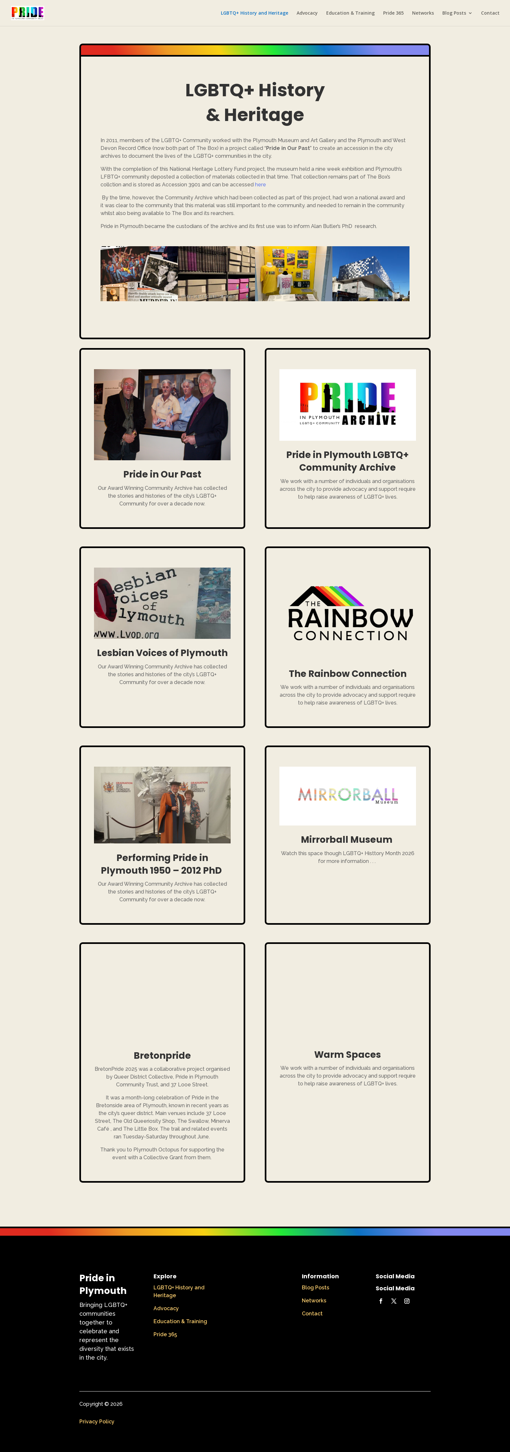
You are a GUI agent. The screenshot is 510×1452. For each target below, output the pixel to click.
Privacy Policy (96, 1421)
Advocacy (307, 13)
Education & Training (350, 13)
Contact (490, 13)
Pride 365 (393, 13)
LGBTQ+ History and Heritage (254, 13)
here (260, 185)
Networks (423, 13)
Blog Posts (454, 13)
